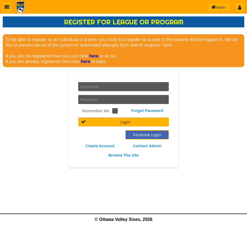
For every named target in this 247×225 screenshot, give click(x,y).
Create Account (99, 145)
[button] (7, 7)
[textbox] (123, 86)
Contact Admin (147, 145)
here (94, 56)
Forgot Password (147, 110)
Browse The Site (123, 155)
